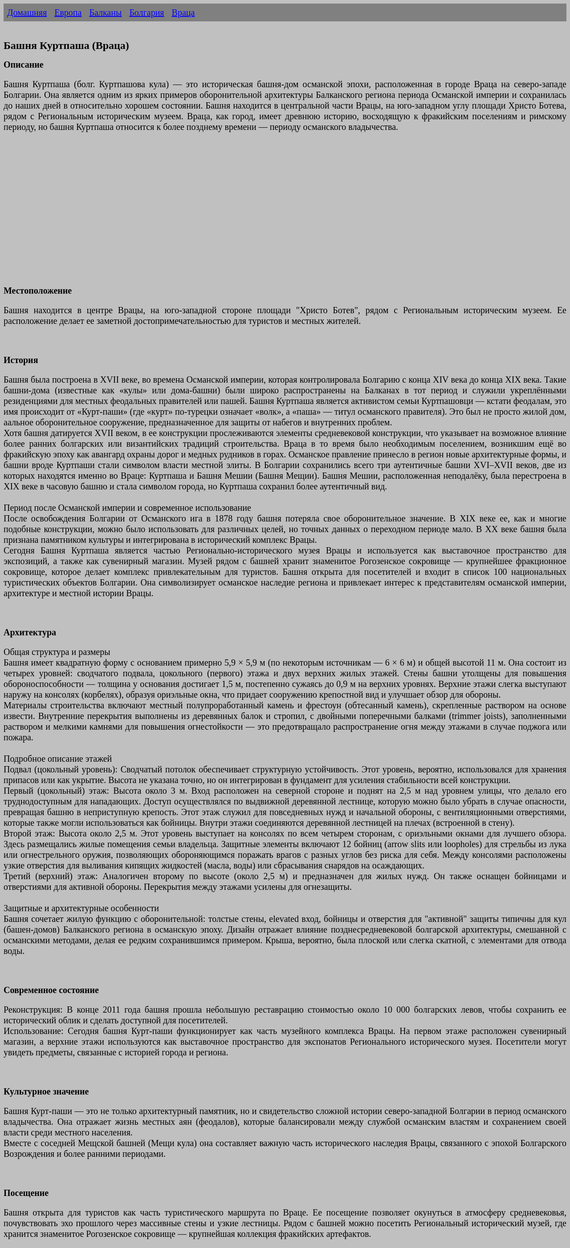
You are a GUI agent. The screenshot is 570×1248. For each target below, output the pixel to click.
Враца (183, 12)
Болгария (146, 12)
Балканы (105, 12)
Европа (67, 12)
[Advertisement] (271, 214)
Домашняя (27, 12)
